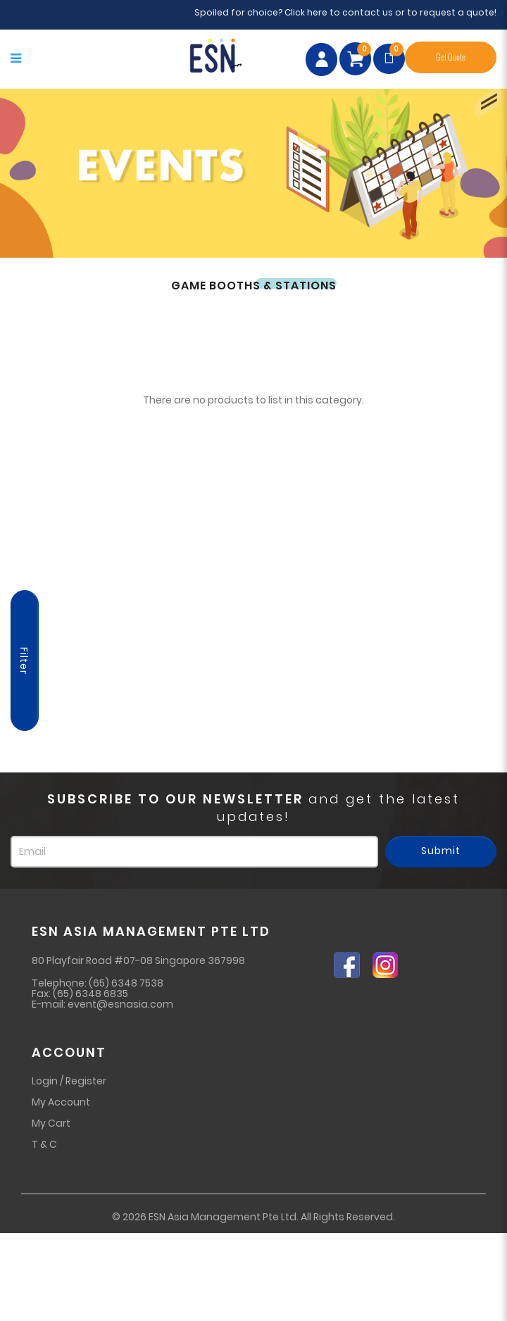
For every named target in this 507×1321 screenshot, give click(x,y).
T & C (44, 1144)
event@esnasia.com (120, 1004)
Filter (24, 661)
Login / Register (69, 1081)
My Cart (51, 1123)
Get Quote (450, 57)
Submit (441, 851)
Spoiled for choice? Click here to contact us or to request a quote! (351, 12)
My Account (61, 1102)
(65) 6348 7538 (126, 983)
